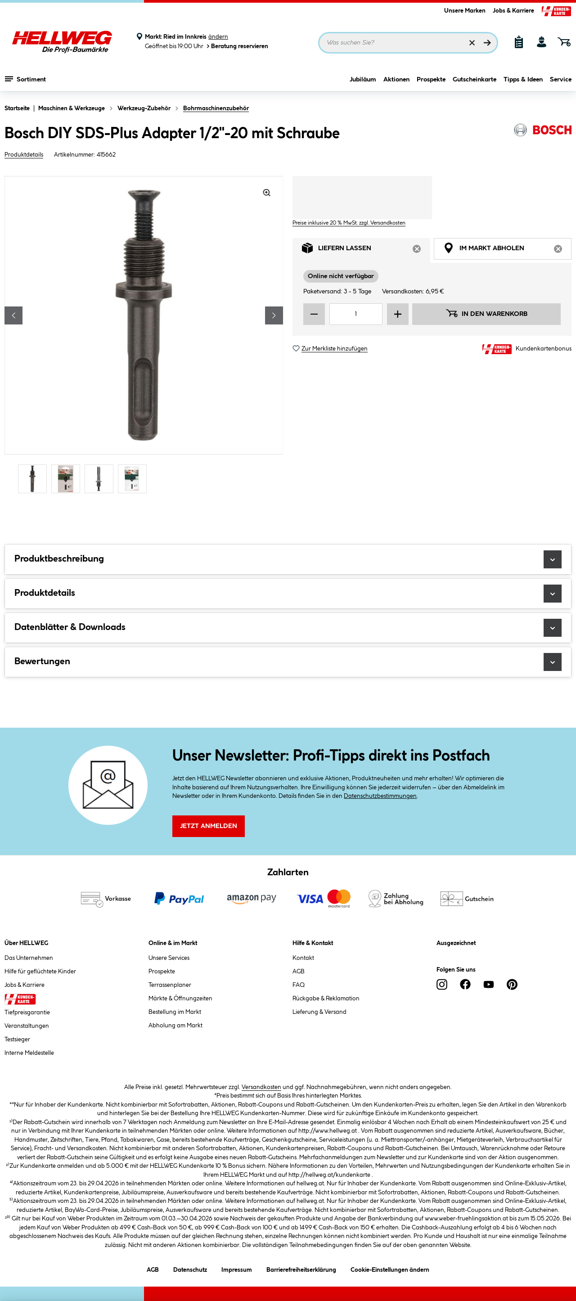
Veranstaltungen (26, 1026)
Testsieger (17, 1039)
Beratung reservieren (236, 46)
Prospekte (431, 80)
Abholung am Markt (175, 1025)
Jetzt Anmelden (208, 826)
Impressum (236, 1268)
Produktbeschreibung (288, 559)
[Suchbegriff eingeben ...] (408, 43)
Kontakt (303, 958)
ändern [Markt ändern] (218, 37)
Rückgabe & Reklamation (326, 998)
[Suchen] (487, 43)
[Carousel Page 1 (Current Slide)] (34, 478)
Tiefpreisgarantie (27, 1012)
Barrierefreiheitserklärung (301, 1268)
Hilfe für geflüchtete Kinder (40, 971)
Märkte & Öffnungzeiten (180, 998)
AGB (298, 971)
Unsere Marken (465, 11)
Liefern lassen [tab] (366, 250)
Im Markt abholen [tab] (507, 250)
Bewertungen (288, 662)
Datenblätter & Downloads (288, 628)
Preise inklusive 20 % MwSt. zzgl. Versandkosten (348, 223)
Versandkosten (261, 1087)
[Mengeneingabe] (355, 314)
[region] (144, 335)
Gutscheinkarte (474, 80)
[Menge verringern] (314, 314)
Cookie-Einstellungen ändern (390, 1268)
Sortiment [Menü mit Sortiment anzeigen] (25, 79)
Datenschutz (190, 1268)
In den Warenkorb (486, 313)
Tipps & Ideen (523, 80)
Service (561, 80)
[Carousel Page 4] (134, 478)
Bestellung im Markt (174, 1012)
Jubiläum (363, 80)
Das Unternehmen (28, 958)
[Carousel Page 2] (68, 478)
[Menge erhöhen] (398, 314)
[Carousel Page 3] (101, 478)
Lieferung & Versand (319, 1012)
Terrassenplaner (169, 985)
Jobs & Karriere (513, 11)
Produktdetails (23, 155)
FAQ (298, 985)
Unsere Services (168, 958)
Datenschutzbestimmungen (380, 796)
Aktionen (396, 80)
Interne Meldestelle (29, 1053)
